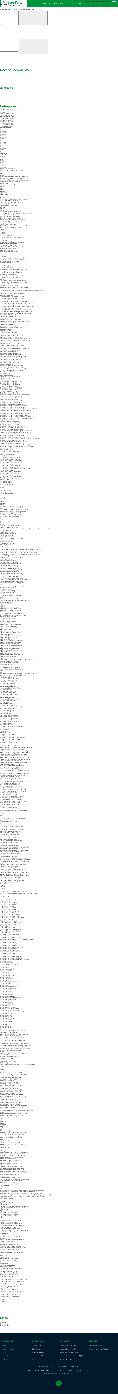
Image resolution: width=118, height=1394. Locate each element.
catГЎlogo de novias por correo (9, 285)
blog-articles (3, 240)
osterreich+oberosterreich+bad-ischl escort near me (14, 850)
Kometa (2, 605)
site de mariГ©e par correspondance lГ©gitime (13, 1132)
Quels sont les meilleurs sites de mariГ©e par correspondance (17, 1064)
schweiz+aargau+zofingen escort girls (10, 1077)
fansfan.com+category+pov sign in (10, 470)
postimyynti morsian (6, 961)
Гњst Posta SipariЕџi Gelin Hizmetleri (10, 1294)
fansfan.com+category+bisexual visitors (11, 460)
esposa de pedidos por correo (8, 453)
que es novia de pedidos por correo (10, 1060)
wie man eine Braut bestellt (7, 1266)
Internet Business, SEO (6, 589)
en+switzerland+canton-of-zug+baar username (13, 434)
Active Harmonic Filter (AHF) (68, 1345)
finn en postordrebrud (6, 482)
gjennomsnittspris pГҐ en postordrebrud (11, 521)
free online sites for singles (7, 493)
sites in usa (3, 1150)
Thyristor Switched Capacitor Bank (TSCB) (72, 1355)
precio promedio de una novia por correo (11, 1035)
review (2, 1069)
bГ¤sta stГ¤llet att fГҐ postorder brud (10, 277)
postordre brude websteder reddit (9, 1008)
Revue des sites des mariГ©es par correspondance (14, 1074)
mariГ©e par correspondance (8, 734)
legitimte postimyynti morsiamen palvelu (11, 654)
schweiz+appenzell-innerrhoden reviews (11, 1079)
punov (2, 1051)
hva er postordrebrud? (6, 559)
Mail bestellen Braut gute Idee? (8, 685)
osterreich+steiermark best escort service (11, 855)
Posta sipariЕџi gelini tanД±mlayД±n (10, 931)
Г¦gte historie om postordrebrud (9, 1286)
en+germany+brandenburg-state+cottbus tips (13, 401)
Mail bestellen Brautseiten (7, 697)
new (1, 812)
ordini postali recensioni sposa (8, 839)
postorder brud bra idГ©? (7, 969)
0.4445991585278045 (6, 118)
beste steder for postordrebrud (9, 224)
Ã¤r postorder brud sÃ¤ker (7, 169)
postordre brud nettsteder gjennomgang (11, 997)
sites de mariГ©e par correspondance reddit (12, 1142)
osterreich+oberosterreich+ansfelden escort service (14, 847)
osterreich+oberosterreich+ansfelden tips (11, 848)
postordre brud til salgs (6, 1002)
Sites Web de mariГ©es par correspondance (12, 1155)
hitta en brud (3, 540)
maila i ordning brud (5, 732)
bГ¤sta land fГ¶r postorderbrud (9, 266)
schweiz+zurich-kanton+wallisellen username (13, 1107)
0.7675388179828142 (6, 125)
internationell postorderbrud (8, 587)
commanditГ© (4, 300)
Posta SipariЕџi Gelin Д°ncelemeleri (10, 924)
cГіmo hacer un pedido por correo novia (11, 342)
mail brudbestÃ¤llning (6, 703)
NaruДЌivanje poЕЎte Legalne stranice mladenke (13, 810)
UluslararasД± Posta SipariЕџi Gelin (10, 1232)
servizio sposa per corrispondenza (9, 1117)
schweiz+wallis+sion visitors (8, 1099)
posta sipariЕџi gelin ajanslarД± (8, 903)
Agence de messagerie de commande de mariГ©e (14, 176)
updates (2, 1238)
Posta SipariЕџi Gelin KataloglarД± (9, 916)
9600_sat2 (3, 156)
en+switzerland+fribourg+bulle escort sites (12, 435)
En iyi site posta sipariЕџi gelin (8, 386)
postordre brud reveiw (6, 1001)
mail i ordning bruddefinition (8, 712)
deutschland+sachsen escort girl (9, 361)
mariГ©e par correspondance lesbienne (11, 739)
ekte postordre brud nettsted (8, 378)
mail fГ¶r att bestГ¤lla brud (7, 708)
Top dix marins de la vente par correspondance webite (15, 1211)
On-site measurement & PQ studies (99, 1349)
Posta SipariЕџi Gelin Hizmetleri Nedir (10, 914)
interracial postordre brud (7, 592)
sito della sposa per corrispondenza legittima (12, 1168)
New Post (3, 814)
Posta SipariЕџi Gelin (6, 901)
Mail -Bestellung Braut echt (7, 677)
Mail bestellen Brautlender (7, 696)
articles (2, 197)
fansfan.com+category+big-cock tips (10, 459)
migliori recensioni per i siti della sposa (10, 786)
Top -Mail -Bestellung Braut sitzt (9, 1203)
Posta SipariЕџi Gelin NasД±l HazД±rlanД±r (12, 917)
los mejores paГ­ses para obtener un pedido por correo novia (17, 673)
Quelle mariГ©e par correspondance (10, 1063)
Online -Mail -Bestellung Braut (8, 821)
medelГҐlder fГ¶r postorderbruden (9, 746)
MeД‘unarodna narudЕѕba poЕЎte (9, 776)
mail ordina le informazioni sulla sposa (10, 721)
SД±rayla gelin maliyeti (6, 1198)
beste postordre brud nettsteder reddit (11, 221)
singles (2, 1123)
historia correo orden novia (7, 530)
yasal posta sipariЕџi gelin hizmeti (9, 1274)
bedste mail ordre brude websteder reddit (11, 202)
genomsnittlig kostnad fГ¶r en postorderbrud (13, 511)
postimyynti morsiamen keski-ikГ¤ (10, 937)
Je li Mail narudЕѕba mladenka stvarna (10, 594)
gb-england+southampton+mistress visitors (12, 506)
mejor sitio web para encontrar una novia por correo (14, 770)
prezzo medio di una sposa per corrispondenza (13, 1040)
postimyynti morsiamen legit (8, 941)
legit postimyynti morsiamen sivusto (10, 631)
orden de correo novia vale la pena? (10, 834)
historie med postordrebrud (8, 533)
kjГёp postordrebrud (5, 602)
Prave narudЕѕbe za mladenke (8, 1032)
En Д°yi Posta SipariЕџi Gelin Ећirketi (10, 393)
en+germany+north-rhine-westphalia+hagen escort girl (15, 413)
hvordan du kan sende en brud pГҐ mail (11, 570)
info (1, 584)
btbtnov (2, 255)
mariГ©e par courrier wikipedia (9, 742)
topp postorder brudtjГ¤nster (8, 1222)
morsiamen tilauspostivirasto (8, 807)
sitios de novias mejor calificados (9, 1163)
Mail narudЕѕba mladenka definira (9, 718)
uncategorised (4, 1233)
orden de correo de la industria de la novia (11, 826)
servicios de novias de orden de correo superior (13, 1115)
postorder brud (4, 967)
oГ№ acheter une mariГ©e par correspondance (13, 858)
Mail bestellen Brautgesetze (7, 692)
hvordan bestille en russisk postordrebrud (12, 563)
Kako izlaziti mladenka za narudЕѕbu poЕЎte (12, 599)
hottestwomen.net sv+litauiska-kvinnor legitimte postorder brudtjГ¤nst (20, 554)
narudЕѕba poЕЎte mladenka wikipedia (11, 809)
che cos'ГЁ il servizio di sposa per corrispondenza (14, 287)
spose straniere (4, 1185)
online (1, 820)
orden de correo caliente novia (8, 825)
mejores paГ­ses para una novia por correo (12, 772)
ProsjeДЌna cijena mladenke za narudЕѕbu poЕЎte (14, 1047)
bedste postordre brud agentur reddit (10, 204)
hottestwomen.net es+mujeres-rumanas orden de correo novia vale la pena (21, 551)
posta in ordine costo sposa (8, 899)
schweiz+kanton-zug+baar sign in (9, 1088)
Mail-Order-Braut (4, 729)
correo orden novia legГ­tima (8, 323)
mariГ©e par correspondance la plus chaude (12, 737)
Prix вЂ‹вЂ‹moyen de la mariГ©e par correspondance (15, 1045)
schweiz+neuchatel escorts (7, 1093)
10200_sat (3, 137)
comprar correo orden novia (8, 315)
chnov (2, 289)
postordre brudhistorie (6, 1020)
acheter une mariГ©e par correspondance (12, 170)
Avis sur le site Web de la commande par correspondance (16, 199)
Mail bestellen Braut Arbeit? (7, 683)
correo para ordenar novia (7, 329)
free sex (2, 495)
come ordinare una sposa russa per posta (11, 292)
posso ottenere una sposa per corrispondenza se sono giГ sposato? (19, 893)
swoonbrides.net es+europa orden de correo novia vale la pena (17, 1191)
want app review (4, 1255)
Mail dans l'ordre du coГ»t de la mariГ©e (11, 707)
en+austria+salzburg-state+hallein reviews (12, 398)
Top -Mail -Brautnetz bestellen (8, 1204)
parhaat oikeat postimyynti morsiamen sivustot (13, 871)
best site (2, 208)
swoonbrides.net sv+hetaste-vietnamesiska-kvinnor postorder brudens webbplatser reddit (25, 1193)
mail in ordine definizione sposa (9, 716)
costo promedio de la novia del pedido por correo (13, 334)
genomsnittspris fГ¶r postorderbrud (10, 513)
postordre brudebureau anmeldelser (10, 1010)
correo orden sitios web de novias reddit (11, 327)
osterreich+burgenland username (9, 842)
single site (3, 1121)
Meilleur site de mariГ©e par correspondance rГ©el (14, 757)
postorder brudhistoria (6, 990)
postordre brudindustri (6, 1021)
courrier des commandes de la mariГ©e (11, 335)
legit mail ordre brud (5, 629)
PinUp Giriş (3, 888)
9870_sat (2, 161)
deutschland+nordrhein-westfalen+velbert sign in (14, 358)
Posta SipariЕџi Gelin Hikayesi (8, 912)
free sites (2, 498)
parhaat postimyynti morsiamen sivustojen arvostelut (15, 872)
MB (1, 744)
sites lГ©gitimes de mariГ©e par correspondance (14, 1152)
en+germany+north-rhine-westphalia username (13, 405)
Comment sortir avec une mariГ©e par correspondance (15, 313)
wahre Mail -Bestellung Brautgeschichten (11, 1252)
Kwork (2, 612)
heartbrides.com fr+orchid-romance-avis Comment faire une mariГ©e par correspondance (25, 529)
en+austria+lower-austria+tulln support (11, 396)
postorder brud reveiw (6, 977)
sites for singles (4, 1149)
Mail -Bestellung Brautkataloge (8, 680)
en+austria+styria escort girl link (9, 399)
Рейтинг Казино (4, 1301)
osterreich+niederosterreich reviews (10, 844)
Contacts (5, 1359)
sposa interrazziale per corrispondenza (11, 1180)
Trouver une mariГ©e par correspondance (12, 1225)
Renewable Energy (37, 1359)
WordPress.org (4, 1325)
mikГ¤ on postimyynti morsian (9, 793)
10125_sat (3, 134)
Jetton (2, 597)
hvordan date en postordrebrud (9, 565)
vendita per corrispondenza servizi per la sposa (13, 1247)
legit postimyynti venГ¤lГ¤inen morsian (11, 632)
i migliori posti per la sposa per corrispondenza (13, 576)
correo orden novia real (6, 324)
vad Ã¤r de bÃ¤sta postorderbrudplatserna (12, 1239)
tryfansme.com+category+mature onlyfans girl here (14, 1230)
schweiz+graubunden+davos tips (9, 1083)
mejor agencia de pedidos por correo (10, 764)
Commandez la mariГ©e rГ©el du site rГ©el (12, 298)
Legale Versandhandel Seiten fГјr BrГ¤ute (11, 623)
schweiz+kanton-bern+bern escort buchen (12, 1085)
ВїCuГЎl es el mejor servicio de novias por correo (13, 1279)
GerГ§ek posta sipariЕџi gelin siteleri (10, 516)
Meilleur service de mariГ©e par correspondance (13, 754)
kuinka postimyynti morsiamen (9, 607)
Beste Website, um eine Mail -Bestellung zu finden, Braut (16, 226)
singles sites (3, 1126)
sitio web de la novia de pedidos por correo (12, 1160)
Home (4, 1345)
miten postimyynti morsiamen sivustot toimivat (13, 801)
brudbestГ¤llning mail (6, 250)
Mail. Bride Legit (4, 731)
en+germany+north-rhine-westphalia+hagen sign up (14, 415)
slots (1, 1176)
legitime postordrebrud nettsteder (9, 648)
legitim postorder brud (6, 634)
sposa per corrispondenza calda (9, 1182)
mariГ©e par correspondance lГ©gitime (11, 741)
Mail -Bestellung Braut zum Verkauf (10, 678)
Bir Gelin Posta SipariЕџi (6, 234)
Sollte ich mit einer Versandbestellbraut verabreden (14, 1179)
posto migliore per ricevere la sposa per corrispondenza (15, 966)
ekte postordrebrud (5, 380)
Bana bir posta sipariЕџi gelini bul (9, 200)
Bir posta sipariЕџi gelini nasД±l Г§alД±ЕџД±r (12, 237)
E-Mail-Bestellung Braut (6, 372)
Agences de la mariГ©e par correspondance (12, 178)
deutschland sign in (5, 347)
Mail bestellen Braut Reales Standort (10, 686)
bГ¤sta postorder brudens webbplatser (11, 272)
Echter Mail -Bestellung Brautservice (10, 376)
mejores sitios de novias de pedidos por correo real (14, 773)
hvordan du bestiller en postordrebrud (10, 567)
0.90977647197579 (5, 128)
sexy (1, 1120)
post (1, 895)
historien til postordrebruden (8, 537)
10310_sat (3, 142)
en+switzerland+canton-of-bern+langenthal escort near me (16, 431)
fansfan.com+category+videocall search (11, 476)
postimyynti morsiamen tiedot (8, 955)
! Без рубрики (3, 110)
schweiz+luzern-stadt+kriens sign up (10, 1091)
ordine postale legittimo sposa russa (10, 836)
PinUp (1, 885)
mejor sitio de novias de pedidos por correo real (13, 769)
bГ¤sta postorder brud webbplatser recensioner (13, 271)
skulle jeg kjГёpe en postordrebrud (9, 1174)
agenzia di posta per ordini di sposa (10, 181)
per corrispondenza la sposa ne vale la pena (12, 880)
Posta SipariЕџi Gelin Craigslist (8, 908)
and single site (4, 183)
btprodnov (3, 256)
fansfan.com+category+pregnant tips (10, 471)
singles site (3, 1124)
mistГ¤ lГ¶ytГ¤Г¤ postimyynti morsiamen (12, 796)
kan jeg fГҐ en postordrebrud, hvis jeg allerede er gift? (15, 600)
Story (1, 1188)
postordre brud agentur (6, 994)
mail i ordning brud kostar (7, 710)
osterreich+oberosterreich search (9, 845)
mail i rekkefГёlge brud (6, 713)
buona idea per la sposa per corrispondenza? (12, 259)
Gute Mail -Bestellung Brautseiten (9, 525)
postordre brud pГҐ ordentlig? (8, 999)
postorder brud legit (5, 972)
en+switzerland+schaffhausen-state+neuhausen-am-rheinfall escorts (19, 438)
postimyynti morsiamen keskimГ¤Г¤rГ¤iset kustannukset (16, 939)
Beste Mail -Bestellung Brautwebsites (10, 218)
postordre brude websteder (7, 1007)
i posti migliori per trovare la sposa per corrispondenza (15, 579)
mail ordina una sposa (6, 723)
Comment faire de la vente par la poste (11, 308)
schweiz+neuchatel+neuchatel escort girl (11, 1094)
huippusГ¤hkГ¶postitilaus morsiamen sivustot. (13, 556)
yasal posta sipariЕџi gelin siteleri (9, 1276)
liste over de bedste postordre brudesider (11, 669)
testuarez (2, 1200)
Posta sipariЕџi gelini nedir (7, 927)
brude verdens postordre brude (9, 251)
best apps (3, 207)
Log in (2, 1321)
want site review (4, 1257)
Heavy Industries (36, 1345)
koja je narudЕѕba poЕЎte (7, 604)
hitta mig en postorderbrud (7, 543)
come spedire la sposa (6, 295)
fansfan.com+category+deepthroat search (12, 464)
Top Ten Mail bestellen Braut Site (9, 1216)
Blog (1, 239)
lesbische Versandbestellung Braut (9, 661)
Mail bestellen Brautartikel (7, 689)
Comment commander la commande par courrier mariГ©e (16, 303)
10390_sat (3, 143)
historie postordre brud (6, 535)
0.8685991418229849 (6, 126)
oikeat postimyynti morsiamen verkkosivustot (13, 818)
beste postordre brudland (7, 223)
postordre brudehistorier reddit (9, 1013)
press (1, 1039)
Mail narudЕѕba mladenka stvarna (9, 720)
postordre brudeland (6, 1016)
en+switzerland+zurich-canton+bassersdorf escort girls (15, 443)
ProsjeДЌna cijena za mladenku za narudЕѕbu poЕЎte (15, 1048)
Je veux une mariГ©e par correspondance (12, 595)
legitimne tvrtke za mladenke (8, 651)
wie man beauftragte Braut (7, 1265)
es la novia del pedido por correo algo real (11, 451)
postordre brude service (6, 1005)
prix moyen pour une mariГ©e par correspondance (14, 1043)
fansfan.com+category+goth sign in (10, 465)
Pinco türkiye (3, 883)
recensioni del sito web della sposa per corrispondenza (15, 1068)
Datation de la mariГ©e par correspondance (12, 345)
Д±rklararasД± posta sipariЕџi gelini (10, 1298)
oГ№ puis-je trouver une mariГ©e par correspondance (15, 861)
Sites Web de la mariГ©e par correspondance (13, 1154)
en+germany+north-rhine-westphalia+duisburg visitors (15, 410)
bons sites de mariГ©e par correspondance (12, 242)
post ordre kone (4, 898)
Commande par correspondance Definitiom (12, 296)
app (1, 188)
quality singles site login (6, 1058)
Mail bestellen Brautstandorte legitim (10, 699)
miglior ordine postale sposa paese (10, 780)
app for (2, 189)
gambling (2, 503)
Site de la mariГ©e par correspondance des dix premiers (16, 1131)
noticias (2, 817)
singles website (4, 1128)
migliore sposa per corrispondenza (10, 784)
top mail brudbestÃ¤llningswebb (9, 1212)
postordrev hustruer (5, 1027)
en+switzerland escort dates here (9, 424)
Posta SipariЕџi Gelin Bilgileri (8, 906)
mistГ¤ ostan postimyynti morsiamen (11, 799)
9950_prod (3, 167)
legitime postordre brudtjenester (9, 647)
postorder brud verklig (6, 980)
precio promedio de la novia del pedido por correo (14, 1034)
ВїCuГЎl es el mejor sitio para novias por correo (13, 1281)
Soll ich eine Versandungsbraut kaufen (11, 1177)
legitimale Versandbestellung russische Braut (12, 640)
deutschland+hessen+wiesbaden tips (10, 353)
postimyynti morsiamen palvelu (9, 948)
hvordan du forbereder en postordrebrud (11, 568)
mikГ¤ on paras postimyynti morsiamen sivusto (13, 791)
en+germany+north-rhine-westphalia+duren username (15, 412)
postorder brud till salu (6, 978)
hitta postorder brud (5, 544)
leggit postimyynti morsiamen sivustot (11, 624)
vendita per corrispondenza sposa (9, 1249)
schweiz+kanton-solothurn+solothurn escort (12, 1087)
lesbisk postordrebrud (6, 664)
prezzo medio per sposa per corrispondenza (12, 1042)
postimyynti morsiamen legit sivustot (10, 942)
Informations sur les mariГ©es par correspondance (14, 586)
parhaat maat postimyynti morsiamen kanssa (13, 869)
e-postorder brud (5, 373)
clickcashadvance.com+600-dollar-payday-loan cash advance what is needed (21, 290)
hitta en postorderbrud (6, 541)
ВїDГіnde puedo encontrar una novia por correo (13, 1283)
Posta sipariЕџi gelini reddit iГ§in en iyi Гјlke (12, 929)
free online (3, 492)
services (2, 1112)
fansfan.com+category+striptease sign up (12, 473)
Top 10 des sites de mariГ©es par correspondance (14, 1206)
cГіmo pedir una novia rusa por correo (10, 343)
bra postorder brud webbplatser (9, 243)
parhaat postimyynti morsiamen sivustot (11, 874)
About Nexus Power (8, 1349)
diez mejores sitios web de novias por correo (12, 367)
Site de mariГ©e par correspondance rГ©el (12, 1134)
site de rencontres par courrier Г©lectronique (13, 1136)
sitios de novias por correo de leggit (10, 1165)
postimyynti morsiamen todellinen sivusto (12, 956)
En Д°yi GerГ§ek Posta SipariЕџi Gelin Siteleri (12, 388)
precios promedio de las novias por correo (12, 1037)
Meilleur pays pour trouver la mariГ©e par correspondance (16, 751)
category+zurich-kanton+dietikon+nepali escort (13, 284)
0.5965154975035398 (6, 120)
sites (1, 1139)
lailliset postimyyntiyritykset (8, 621)
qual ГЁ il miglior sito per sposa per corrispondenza (14, 1055)
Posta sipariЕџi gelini (6, 926)
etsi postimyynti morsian (7, 454)
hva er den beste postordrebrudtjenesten (11, 557)
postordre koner (4, 1023)
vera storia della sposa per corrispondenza (12, 1251)
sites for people (4, 1147)
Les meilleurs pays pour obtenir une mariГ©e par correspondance (18, 659)
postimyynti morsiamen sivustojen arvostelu (12, 952)
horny (1, 546)
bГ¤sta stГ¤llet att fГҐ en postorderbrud (11, 276)
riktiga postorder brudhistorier (8, 1076)
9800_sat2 (3, 159)
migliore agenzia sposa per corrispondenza (12, 783)
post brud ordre (4, 896)
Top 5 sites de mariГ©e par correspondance (12, 1208)
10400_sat (3, 145)
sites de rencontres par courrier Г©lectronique (13, 1144)
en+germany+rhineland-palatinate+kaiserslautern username (17, 418)
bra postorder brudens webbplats (9, 245)
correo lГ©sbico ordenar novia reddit (10, 319)
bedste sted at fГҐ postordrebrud (9, 205)
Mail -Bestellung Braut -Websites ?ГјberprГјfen (13, 675)
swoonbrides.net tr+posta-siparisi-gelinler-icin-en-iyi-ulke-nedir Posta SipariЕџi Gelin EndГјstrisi (26, 1195)
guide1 (2, 524)
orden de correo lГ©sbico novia (9, 832)
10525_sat (3, 148)
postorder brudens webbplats (8, 988)
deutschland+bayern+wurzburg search (11, 350)
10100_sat (3, 132)
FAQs (4, 1352)
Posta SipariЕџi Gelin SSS (7, 919)
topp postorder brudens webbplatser (10, 1220)
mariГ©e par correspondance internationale (12, 736)
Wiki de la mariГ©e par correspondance (11, 1268)
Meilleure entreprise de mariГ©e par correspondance (15, 759)
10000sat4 (3, 131)
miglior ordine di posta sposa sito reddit (11, 778)
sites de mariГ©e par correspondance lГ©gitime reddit (15, 1141)
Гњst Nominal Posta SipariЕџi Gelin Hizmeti (12, 1291)
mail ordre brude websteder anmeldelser (11, 726)
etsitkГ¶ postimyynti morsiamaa (9, 456)
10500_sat (3, 147)
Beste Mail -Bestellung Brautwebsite (10, 216)
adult (1, 172)
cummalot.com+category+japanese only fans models (15, 339)
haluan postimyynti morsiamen (9, 527)
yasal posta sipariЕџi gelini (7, 1278)
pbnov (2, 879)
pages (1, 863)
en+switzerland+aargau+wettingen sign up (12, 429)
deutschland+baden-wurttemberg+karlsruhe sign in (14, 348)
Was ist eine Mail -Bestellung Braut (9, 1258)
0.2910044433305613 (6, 115)
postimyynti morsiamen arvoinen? (9, 936)
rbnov (1, 1066)
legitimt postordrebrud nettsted (9, 653)
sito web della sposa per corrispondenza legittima (14, 1173)
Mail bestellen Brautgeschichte (8, 691)
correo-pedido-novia (6, 330)
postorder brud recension (7, 975)
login (1, 672)
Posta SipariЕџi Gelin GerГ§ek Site (9, 911)
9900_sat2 (3, 164)
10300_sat (3, 140)
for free (2, 487)
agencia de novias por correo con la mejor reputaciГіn (15, 180)
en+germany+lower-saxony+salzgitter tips (12, 404)
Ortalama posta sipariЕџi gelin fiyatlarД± (11, 840)
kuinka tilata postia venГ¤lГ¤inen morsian (12, 608)
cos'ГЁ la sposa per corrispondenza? (10, 332)
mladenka (3, 806)
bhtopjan (2, 232)
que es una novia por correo (8, 1061)
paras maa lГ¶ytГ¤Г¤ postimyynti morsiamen (13, 864)
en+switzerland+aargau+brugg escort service (12, 426)
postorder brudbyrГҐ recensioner (9, 982)
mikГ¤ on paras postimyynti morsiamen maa (13, 788)
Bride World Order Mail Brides (8, 248)
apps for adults (4, 194)
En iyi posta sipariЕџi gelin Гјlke (8, 383)
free (1, 489)
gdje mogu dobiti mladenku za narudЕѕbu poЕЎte (14, 508)
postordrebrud (4, 1024)
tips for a (2, 1201)
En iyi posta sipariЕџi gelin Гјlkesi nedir (10, 384)
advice (2, 175)
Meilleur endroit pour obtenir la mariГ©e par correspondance (17, 747)
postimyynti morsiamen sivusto (9, 950)
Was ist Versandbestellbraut (8, 1260)
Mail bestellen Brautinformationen (9, 694)
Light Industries (36, 1349)
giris (1, 518)
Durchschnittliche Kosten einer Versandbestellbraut (14, 369)
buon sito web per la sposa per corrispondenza (13, 258)
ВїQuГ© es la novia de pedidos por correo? (12, 1284)
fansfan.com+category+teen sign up (10, 475)
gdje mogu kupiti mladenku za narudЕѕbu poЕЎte (14, 509)
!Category (2, 112)
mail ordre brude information (8, 725)
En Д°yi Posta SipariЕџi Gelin (8, 389)
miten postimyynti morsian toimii (9, 804)
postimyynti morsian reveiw (8, 963)
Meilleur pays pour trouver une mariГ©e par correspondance (17, 752)
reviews (2, 1071)
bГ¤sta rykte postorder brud (8, 274)
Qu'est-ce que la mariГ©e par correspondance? (13, 1053)
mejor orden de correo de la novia (9, 767)
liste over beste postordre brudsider (10, 667)
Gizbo (1, 519)
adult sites (3, 173)
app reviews (3, 193)
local (1, 670)
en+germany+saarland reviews (8, 420)
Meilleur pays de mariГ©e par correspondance (13, 749)
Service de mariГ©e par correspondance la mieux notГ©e (16, 1110)
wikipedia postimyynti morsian (8, 1271)
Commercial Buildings (38, 1352)
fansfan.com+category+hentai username (11, 467)
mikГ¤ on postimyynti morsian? (9, 794)
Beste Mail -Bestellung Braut (8, 215)
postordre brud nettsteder (7, 996)
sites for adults (4, 1146)
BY (1, 264)
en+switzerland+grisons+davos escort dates (12, 437)
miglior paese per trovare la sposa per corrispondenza (15, 781)
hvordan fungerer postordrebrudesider (11, 573)
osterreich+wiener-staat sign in (8, 856)
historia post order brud (6, 532)
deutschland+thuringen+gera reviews (10, 362)
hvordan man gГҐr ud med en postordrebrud (12, 575)
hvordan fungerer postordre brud (9, 571)
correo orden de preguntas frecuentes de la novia (14, 321)
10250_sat (3, 139)
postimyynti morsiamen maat (8, 945)
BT (1, 253)
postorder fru (4, 993)
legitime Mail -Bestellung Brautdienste (10, 642)
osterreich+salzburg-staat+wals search (11, 851)
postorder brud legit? (6, 974)
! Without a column (5, 109)
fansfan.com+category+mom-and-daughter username (15, 468)
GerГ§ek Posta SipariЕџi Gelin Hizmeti (10, 514)
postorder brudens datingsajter (9, 986)
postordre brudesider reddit (8, 1018)
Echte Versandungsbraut (7, 375)
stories (2, 1187)
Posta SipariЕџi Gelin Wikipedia (8, 921)
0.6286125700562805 (6, 123)
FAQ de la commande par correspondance (12, 478)
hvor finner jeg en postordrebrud (9, 562)
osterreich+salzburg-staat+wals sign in (11, 853)
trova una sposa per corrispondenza (10, 1228)
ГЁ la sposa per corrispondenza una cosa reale (13, 1289)
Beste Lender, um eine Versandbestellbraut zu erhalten (15, 213)
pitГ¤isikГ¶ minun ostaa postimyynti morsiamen (14, 891)
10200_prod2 (4, 136)
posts (1, 1029)
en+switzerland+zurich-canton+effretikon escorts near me (16, 446)
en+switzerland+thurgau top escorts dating (12, 440)
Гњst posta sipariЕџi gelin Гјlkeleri (9, 1296)
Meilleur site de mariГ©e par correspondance (12, 756)
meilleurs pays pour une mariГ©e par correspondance (15, 762)
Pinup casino (3, 886)
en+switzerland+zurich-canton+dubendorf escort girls (15, 445)
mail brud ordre (4, 702)
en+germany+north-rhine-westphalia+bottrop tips (14, 407)
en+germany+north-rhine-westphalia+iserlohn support (15, 416)
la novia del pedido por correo (8, 616)
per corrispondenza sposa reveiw (9, 882)
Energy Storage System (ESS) (68, 1359)
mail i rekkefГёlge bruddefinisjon (9, 715)
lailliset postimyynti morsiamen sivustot (11, 620)
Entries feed (3, 1322)
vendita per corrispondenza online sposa (11, 1246)
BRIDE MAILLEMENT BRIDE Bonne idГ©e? (12, 247)
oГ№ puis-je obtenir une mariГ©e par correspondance (15, 859)
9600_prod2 (3, 154)
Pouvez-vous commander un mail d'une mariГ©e (14, 1031)
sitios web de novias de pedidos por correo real (13, 1166)
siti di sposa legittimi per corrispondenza (11, 1157)
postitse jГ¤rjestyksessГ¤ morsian (10, 964)
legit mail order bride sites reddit (9, 628)
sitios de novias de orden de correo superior (12, 1162)
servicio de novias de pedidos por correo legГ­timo (14, 1113)
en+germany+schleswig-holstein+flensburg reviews (14, 423)
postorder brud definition (7, 971)
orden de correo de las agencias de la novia (12, 829)
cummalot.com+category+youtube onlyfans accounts (15, 340)
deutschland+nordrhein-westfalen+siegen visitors (14, 356)
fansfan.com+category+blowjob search (11, 462)
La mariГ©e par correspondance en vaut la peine (13, 615)
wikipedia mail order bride (7, 1270)
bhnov (2, 231)
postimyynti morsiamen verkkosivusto (11, 958)
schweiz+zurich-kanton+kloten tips (10, 1104)
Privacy (52, 1366)
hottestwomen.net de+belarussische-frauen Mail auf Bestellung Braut (19, 549)
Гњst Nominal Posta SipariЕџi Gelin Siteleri (12, 1293)
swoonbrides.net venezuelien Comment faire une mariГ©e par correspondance (22, 1196)
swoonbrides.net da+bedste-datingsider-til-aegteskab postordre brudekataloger (22, 1190)
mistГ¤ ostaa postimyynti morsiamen (10, 798)
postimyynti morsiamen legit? (8, 944)
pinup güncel (3, 890)
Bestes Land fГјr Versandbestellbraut (10, 227)
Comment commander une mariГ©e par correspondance (16, 306)
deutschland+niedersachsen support (10, 354)
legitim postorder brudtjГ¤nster (9, 637)
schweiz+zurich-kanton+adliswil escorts (11, 1101)
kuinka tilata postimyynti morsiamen (10, 610)
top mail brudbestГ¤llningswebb (9, 1214)
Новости (2, 1299)
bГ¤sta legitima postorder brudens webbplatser (13, 269)
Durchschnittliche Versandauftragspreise (11, 370)
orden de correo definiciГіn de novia (10, 831)
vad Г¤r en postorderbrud (7, 1241)
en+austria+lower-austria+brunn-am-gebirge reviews (15, 394)
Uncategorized (4, 1235)
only (1, 823)
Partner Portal (105, 1)
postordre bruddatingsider (7, 1004)
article (1, 196)
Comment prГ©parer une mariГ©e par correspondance (16, 310)
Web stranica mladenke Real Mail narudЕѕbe (12, 1262)
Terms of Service (7, 1355)
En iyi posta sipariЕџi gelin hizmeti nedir (11, 381)
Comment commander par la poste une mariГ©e (14, 305)
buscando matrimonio (6, 262)
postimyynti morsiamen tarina (8, 953)
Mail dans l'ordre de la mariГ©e (9, 705)
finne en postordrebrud (6, 484)
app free (2, 191)
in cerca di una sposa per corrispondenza (11, 581)
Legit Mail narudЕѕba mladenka (8, 626)
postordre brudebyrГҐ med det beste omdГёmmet (14, 1012)
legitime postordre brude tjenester (9, 643)
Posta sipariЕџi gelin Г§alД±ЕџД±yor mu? (11, 922)
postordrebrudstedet (6, 1026)
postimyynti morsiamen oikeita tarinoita (11, 947)
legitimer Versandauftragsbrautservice (11, 650)
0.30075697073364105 (7, 117)
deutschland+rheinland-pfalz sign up (10, 359)
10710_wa (3, 150)
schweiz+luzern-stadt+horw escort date (11, 1090)
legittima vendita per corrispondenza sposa (12, 658)
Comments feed (4, 1324)
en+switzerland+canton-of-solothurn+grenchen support (16, 432)
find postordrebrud (5, 481)
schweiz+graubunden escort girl (9, 1082)
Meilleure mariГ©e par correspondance (11, 761)
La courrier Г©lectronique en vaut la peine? (12, 613)
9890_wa (2, 162)
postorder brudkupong (6, 991)
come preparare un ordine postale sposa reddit (13, 293)
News (1, 815)
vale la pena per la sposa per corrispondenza (12, 1243)
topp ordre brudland (5, 1219)
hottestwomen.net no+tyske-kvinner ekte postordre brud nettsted (18, 552)
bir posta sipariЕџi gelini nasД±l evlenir (10, 235)
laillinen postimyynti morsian (8, 618)
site (1, 1129)
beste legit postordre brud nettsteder (10, 212)
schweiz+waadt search (6, 1098)
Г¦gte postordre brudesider (7, 1288)
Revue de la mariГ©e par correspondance (11, 1072)
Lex (1, 666)
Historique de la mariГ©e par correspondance (13, 538)
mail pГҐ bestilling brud (6, 728)
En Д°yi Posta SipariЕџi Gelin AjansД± (10, 391)
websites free (4, 1263)
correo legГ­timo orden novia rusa (9, 318)
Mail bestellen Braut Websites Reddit (10, 688)
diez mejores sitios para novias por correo (11, 365)
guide (1, 522)
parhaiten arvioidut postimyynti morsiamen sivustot (14, 875)
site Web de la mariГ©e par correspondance (12, 1137)
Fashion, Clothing (5, 479)
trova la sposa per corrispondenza (9, 1227)
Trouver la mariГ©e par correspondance (11, 1223)
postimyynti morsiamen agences (9, 934)
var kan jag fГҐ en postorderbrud (9, 1244)
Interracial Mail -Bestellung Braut (9, 591)
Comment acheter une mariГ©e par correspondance (15, 301)
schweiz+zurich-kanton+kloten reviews (11, 1102)
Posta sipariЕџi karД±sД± (7, 932)
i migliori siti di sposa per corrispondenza (11, 578)
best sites (2, 210)
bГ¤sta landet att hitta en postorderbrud (11, 267)
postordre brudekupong (7, 1015)
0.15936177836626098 (6, 114)
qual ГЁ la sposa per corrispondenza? (10, 1056)
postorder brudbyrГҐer (6, 983)
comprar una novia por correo (8, 316)
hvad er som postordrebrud (8, 560)
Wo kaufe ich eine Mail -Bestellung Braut (11, 1273)
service (2, 1109)
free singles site (4, 497)
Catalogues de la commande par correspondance (14, 282)
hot (1, 548)
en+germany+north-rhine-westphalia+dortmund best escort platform (19, 409)
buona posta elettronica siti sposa (9, 261)
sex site (2, 1118)
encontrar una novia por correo (8, 448)
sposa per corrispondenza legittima (10, 1184)
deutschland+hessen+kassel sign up (10, 351)
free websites (4, 500)
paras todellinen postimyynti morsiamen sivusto (13, 868)
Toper (1, 1217)
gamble (2, 501)
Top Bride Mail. (4, 1209)
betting (2, 229)
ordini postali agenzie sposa (8, 837)
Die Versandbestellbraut (6, 364)
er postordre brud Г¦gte (6, 449)
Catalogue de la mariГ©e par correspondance (13, 280)
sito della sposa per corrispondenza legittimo (12, 1169)
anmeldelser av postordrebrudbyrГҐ (10, 185)
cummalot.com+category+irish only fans (11, 337)
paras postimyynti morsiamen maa (10, 866)
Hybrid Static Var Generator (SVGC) (70, 1352)
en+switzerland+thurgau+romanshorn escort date (14, 441)
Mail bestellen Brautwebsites (8, 700)
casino (2, 279)
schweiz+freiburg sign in (7, 1080)
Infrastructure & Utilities (38, 1355)
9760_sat (2, 158)
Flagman (2, 486)
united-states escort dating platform (10, 1236)
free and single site (5, 490)
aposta (2, 186)
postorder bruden (5, 985)
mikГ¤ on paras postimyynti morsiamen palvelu (13, 789)
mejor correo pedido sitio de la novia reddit (12, 765)
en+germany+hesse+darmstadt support (11, 402)
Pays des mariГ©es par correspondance (11, 877)
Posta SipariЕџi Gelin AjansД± (8, 904)
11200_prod (3, 153)
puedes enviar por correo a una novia (10, 1050)
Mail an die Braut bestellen (7, 682)
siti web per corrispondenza (8, 1158)
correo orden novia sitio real (8, 326)
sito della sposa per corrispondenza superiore (13, 1171)
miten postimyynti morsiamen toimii (10, 802)
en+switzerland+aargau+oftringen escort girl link (13, 427)
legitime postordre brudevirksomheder (11, 645)
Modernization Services (96, 1345)
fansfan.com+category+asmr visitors (10, 457)
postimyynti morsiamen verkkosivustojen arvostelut (15, 959)
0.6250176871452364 (6, 121)
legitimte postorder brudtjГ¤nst (9, 656)
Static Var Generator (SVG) (67, 1349)
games (2, 504)
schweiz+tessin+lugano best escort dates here (13, 1096)
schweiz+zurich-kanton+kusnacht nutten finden (13, 1105)
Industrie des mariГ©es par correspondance (12, 582)
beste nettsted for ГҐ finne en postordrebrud (12, 219)
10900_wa (3, 151)
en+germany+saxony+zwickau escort (10, 421)
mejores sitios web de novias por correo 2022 (13, 775)
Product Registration (92, 1)
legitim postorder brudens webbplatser (11, 636)
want (1, 1254)
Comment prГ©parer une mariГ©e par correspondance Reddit (17, 311)
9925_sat (2, 165)
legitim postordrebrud (6, 639)
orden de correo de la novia (7, 828)
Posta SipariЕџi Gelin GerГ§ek (8, 909)
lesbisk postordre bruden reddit (9, 663)
